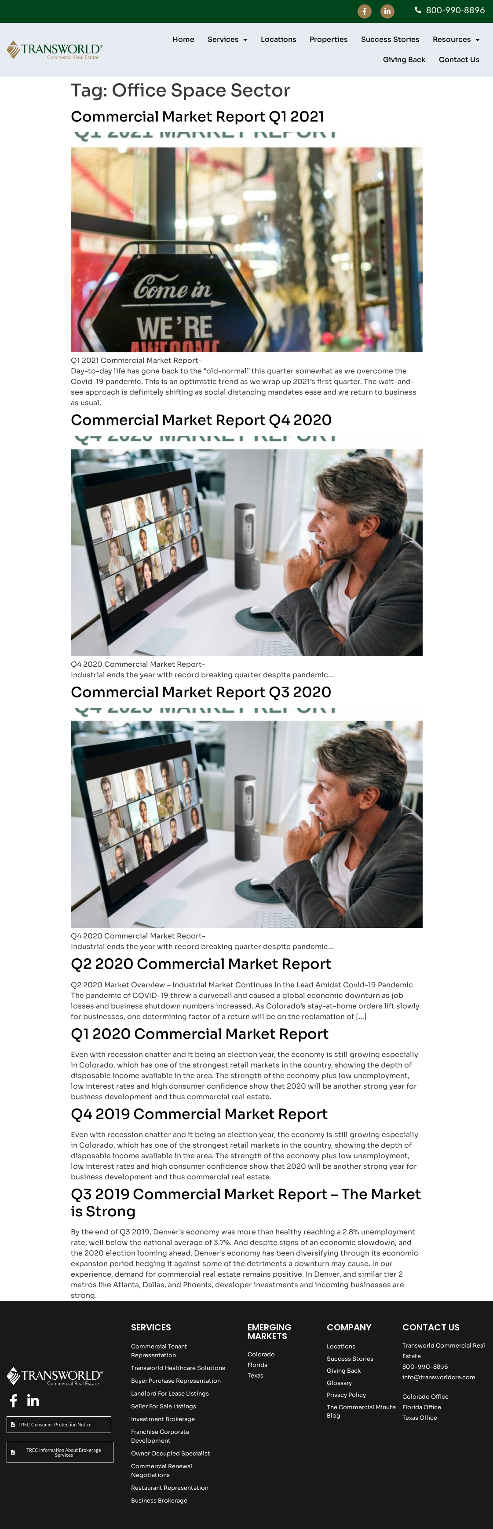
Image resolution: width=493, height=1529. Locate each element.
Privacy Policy (346, 1395)
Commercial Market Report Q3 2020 (201, 692)
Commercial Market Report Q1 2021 (198, 117)
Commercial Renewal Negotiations (161, 1471)
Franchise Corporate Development (160, 1436)
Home (183, 39)
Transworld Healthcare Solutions (178, 1368)
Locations (278, 39)
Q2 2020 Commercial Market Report (201, 964)
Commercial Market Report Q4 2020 (201, 420)
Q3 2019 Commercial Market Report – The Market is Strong (246, 1203)
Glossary (339, 1383)
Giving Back (404, 59)
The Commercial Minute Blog (361, 1411)
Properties (329, 39)
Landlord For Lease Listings (170, 1393)
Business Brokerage (159, 1500)
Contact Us (459, 59)
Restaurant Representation (169, 1488)
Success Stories (390, 39)
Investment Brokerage (163, 1419)
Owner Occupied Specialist (170, 1453)
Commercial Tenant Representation (159, 1351)
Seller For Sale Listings (163, 1406)
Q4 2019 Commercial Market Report (199, 1114)
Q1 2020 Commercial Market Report (200, 1034)
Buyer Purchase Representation (176, 1381)
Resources (456, 40)
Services (228, 40)
